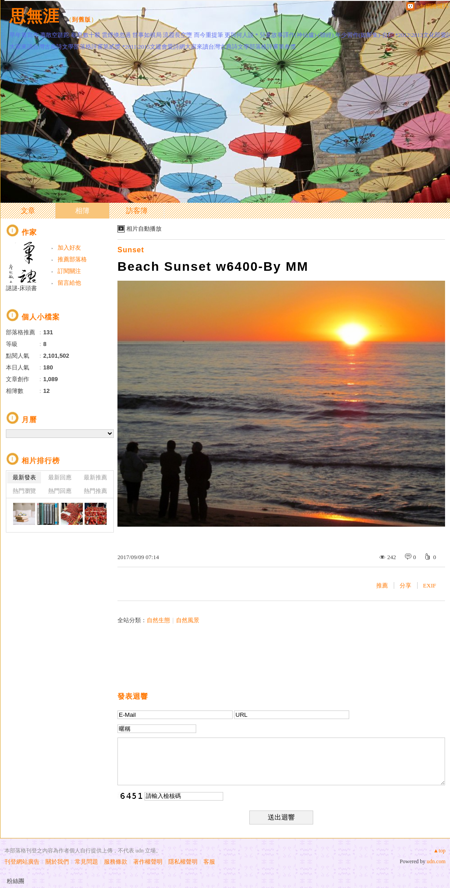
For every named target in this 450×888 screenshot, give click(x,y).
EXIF (429, 585)
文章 (28, 210)
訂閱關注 (69, 271)
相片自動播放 (144, 228)
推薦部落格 (72, 259)
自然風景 (187, 620)
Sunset (130, 250)
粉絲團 (15, 881)
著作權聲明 (147, 861)
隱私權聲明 (183, 861)
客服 (209, 861)
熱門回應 (60, 490)
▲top (439, 850)
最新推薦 (95, 477)
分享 (405, 585)
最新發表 (24, 477)
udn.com (436, 861)
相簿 (82, 210)
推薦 (382, 585)
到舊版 (81, 19)
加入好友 (69, 247)
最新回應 (60, 477)
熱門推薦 (95, 490)
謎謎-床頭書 (21, 288)
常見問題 (86, 861)
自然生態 (158, 620)
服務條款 (115, 861)
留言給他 (69, 282)
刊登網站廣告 (22, 861)
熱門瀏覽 (24, 490)
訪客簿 (137, 210)
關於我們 (57, 861)
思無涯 (34, 16)
